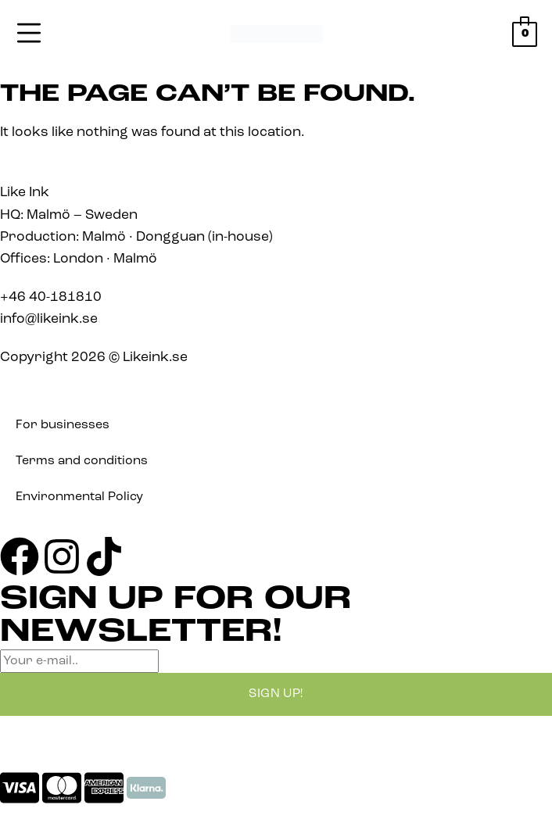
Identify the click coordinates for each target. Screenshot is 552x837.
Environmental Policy (79, 497)
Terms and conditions (82, 461)
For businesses (62, 425)
